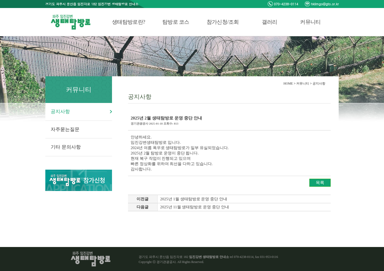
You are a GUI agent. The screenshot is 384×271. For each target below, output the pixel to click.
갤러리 (269, 22)
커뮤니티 (310, 22)
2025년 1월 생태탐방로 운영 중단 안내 (193, 199)
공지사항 (60, 111)
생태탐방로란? (128, 22)
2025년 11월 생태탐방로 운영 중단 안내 (194, 207)
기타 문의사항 (66, 147)
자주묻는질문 (65, 129)
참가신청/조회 (223, 22)
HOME (288, 83)
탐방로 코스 (175, 22)
